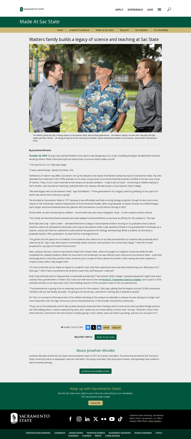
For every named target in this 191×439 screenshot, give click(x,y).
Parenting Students (96, 432)
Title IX (158, 432)
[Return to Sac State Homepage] (36, 418)
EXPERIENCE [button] (135, 9)
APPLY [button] (119, 9)
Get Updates (141, 30)
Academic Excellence (79, 30)
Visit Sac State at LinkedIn (87, 419)
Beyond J (124, 30)
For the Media (161, 30)
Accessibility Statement (120, 432)
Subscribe (95, 403)
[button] (46, 9)
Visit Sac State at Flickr (104, 419)
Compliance (59, 432)
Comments (73, 435)
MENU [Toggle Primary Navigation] (164, 9)
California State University (38, 432)
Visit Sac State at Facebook (71, 419)
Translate (86, 435)
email (106, 327)
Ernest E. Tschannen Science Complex (122, 279)
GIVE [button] (150, 9)
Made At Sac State (105, 30)
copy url (116, 327)
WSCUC (98, 435)
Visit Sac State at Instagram (79, 419)
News (60, 30)
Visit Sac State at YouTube (112, 419)
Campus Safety (76, 432)
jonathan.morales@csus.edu (95, 371)
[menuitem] (119, 9)
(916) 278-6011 (155, 421)
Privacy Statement (143, 432)
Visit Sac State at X (95, 419)
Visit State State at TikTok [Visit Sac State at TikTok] (120, 419)
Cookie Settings (112, 435)
